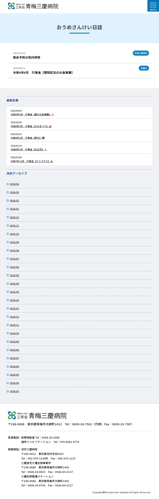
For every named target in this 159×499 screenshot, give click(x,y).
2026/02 (14, 200)
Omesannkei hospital (117, 492)
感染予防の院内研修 (26, 57)
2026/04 (14, 184)
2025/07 (14, 258)
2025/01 (14, 308)
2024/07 (14, 358)
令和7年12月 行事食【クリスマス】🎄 (32, 161)
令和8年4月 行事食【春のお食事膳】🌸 (32, 114)
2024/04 (14, 382)
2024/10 (14, 333)
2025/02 (14, 300)
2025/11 (14, 225)
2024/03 (14, 391)
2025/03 (14, 291)
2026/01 (14, 208)
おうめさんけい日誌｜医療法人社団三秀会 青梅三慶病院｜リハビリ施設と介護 (33, 6)
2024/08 (14, 349)
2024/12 (14, 316)
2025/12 (14, 217)
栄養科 (144, 68)
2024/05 (14, 374)
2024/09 (14, 341)
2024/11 (14, 325)
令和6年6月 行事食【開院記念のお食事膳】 (43, 72)
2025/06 (14, 267)
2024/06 (14, 366)
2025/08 (14, 250)
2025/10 (14, 233)
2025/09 (14, 242)
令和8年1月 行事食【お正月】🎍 (29, 149)
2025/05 (14, 275)
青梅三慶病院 (141, 53)
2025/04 (14, 283)
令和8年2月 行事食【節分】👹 (28, 137)
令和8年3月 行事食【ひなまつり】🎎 (31, 126)
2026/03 (14, 192)
